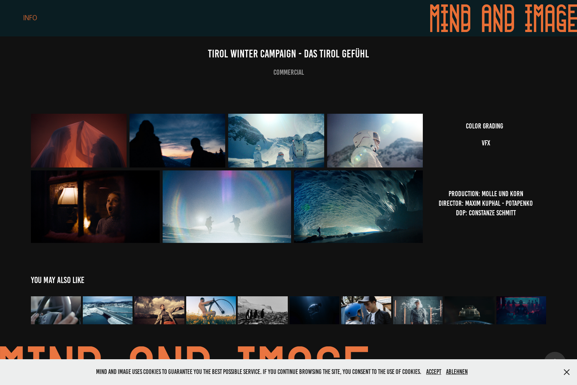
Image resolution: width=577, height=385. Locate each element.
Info (30, 18)
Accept (433, 371)
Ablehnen (457, 371)
